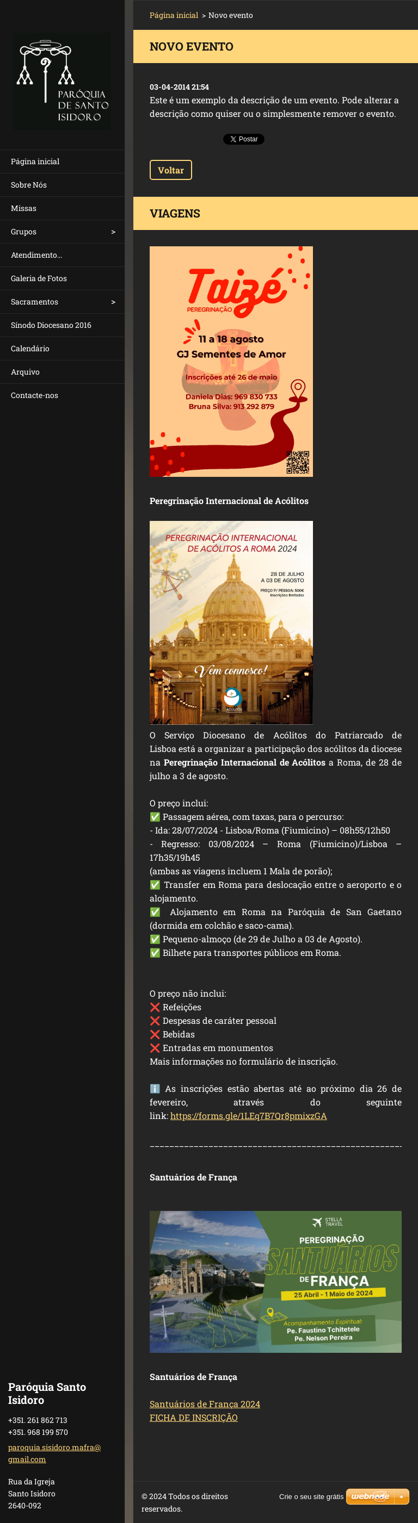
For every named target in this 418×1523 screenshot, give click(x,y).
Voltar (171, 170)
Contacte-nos (34, 395)
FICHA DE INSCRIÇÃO (194, 1417)
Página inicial (35, 161)
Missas (23, 208)
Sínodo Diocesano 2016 (51, 325)
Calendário (30, 348)
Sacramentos (34, 301)
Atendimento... (36, 255)
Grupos (23, 231)
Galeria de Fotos (39, 278)
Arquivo (25, 371)
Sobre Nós (29, 184)
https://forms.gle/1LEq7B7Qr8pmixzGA (248, 1115)
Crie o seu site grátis (311, 1497)
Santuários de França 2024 (205, 1403)
